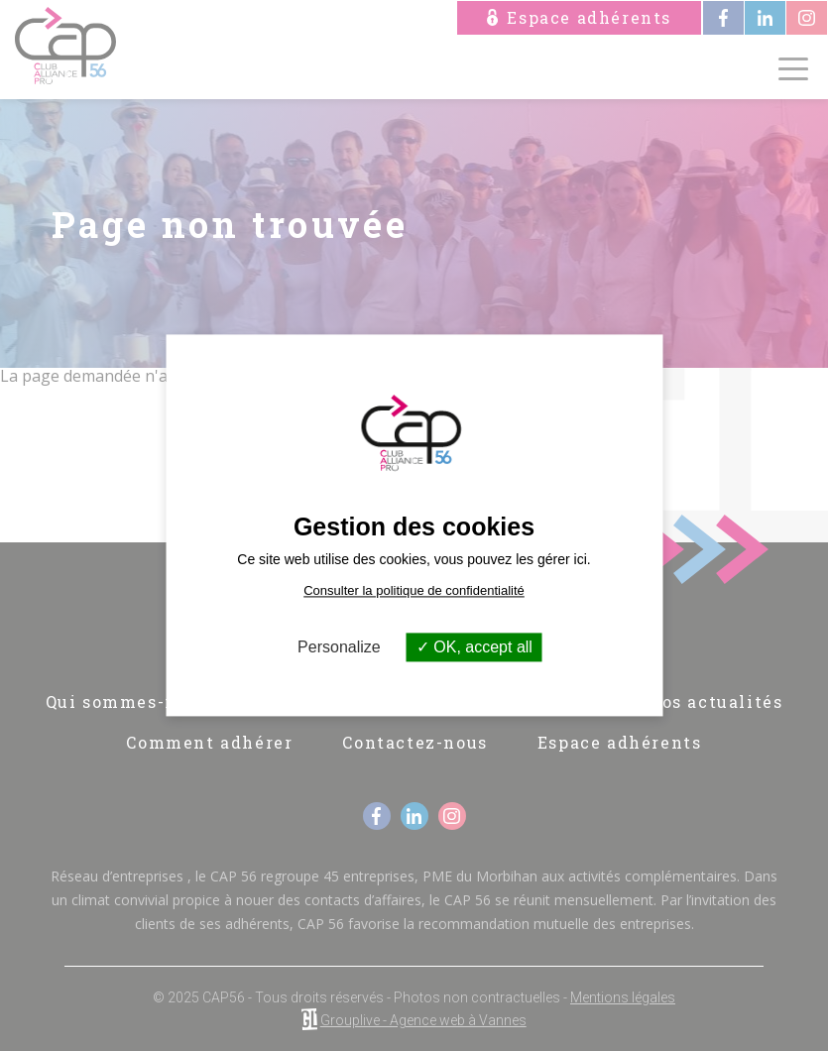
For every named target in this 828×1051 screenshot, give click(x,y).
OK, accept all (474, 647)
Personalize (339, 647)
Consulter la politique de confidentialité (414, 590)
